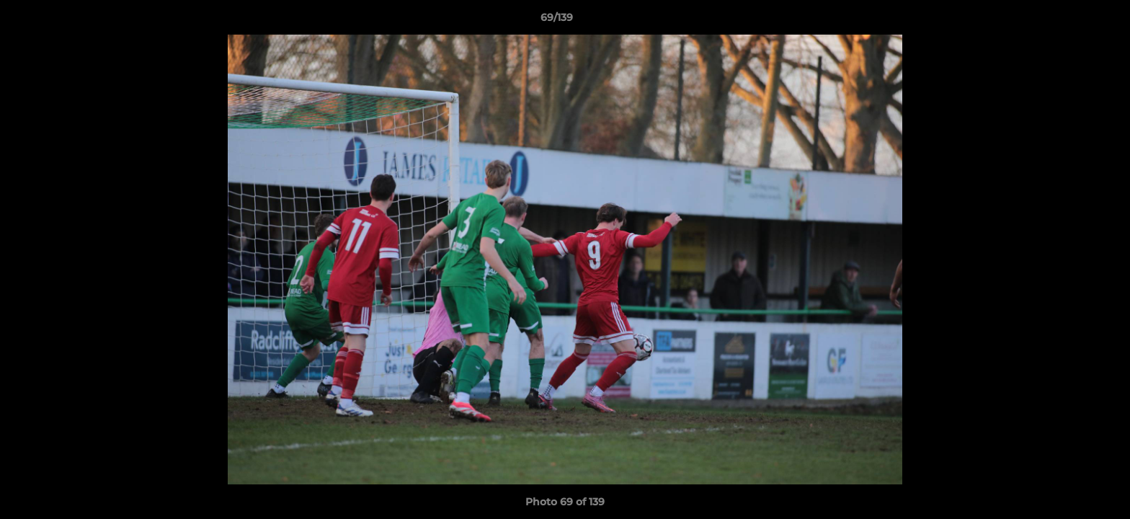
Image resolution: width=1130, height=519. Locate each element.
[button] (1069, 20)
